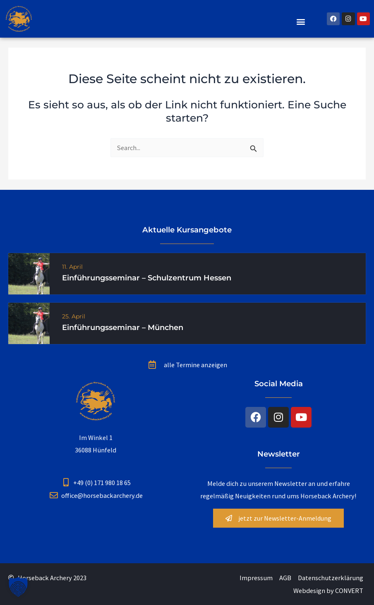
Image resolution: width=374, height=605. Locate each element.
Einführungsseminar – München (122, 327)
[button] (301, 21)
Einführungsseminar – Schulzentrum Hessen (146, 277)
